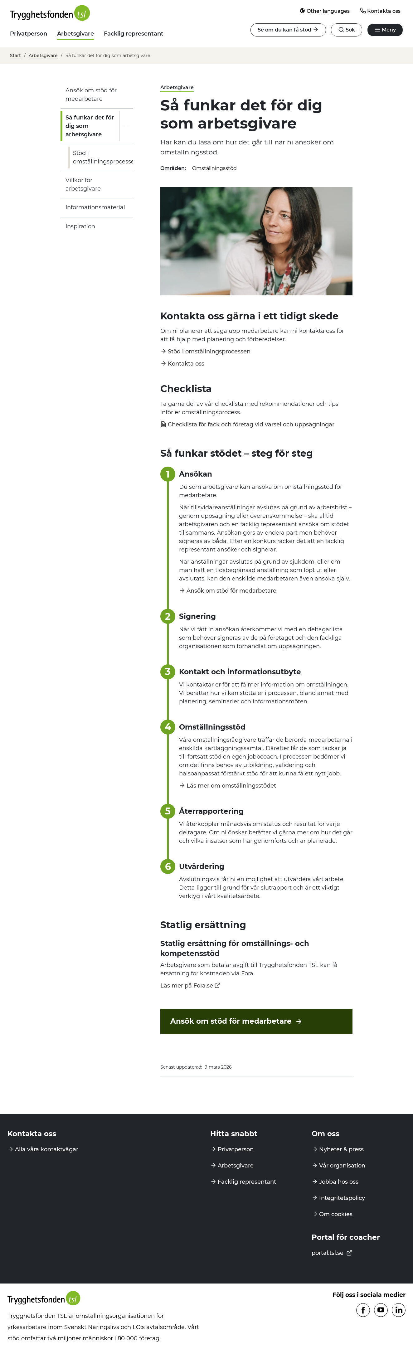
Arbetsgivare (75, 33)
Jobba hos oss (338, 1181)
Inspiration (80, 226)
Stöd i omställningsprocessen (105, 157)
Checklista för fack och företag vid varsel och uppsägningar (251, 424)
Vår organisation (342, 1165)
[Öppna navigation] (346, 29)
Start (15, 55)
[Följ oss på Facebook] (363, 1310)
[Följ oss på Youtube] (381, 1310)
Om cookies (335, 1214)
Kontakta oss (380, 10)
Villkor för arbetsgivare (83, 184)
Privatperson (28, 33)
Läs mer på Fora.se (186, 985)
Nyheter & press (341, 1149)
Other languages (324, 10)
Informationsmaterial (95, 207)
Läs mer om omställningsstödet (231, 785)
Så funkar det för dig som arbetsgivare (90, 126)
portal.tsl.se (332, 1253)
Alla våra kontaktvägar (46, 1149)
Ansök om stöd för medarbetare (91, 94)
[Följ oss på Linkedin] (399, 1310)
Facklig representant (133, 33)
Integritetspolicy (342, 1198)
